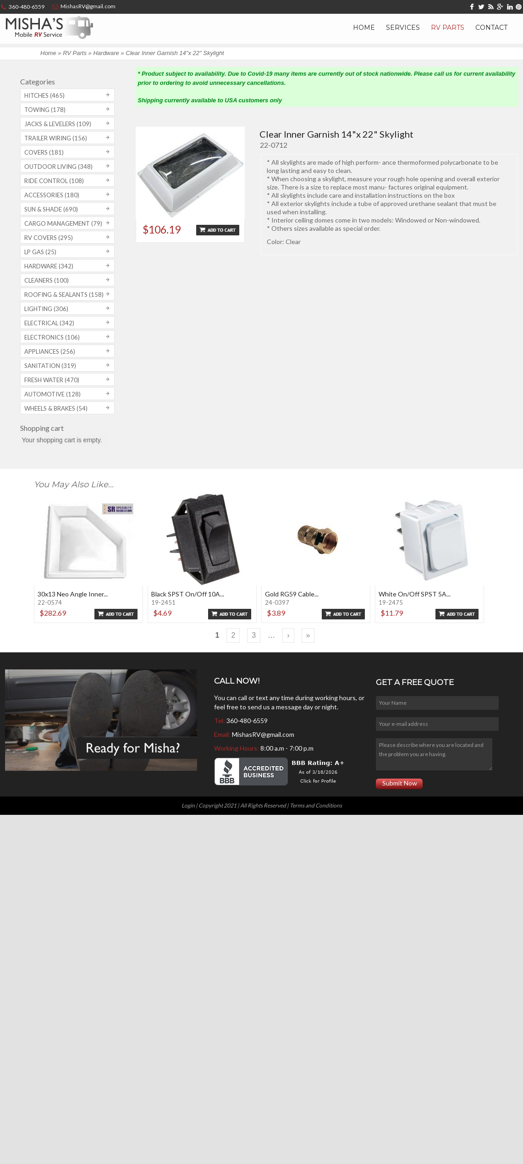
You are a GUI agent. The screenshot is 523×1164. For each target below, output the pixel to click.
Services (403, 27)
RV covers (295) (48, 237)
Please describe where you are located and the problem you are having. (434, 754)
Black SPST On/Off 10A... (187, 594)
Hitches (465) (44, 95)
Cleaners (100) (46, 280)
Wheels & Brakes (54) (56, 408)
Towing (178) (45, 109)
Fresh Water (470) (51, 380)
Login (188, 805)
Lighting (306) (46, 308)
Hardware (106, 53)
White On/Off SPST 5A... (415, 594)
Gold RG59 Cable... (292, 594)
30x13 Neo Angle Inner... (73, 594)
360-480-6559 (247, 720)
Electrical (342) (49, 323)
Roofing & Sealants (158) (64, 294)
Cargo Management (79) (63, 223)
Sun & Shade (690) (51, 209)
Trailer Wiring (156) (55, 138)
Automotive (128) (52, 394)
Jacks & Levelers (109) (57, 124)
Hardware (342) (48, 266)
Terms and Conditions (316, 805)
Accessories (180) (51, 195)
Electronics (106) (52, 337)
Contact (491, 27)
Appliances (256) (49, 351)
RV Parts (447, 27)
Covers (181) (44, 152)
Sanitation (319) (50, 365)
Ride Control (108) (54, 180)
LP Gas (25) (40, 252)
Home (364, 27)
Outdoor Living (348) (58, 166)
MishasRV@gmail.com (263, 734)
